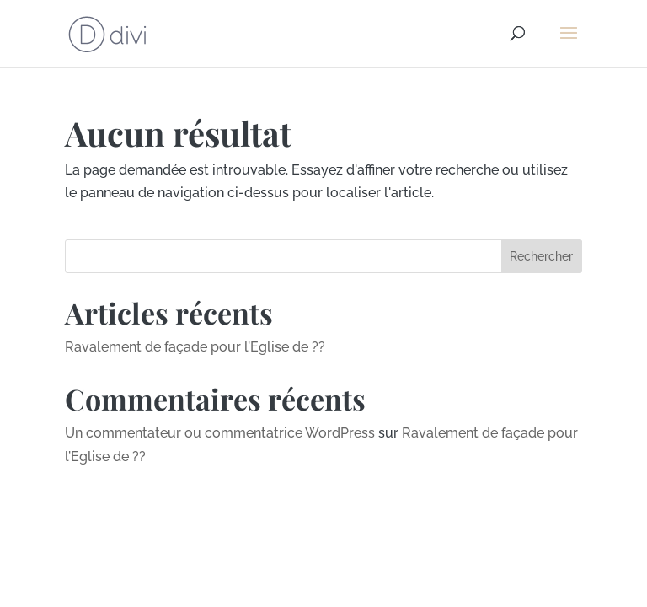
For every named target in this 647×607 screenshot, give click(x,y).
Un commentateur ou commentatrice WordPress (220, 433)
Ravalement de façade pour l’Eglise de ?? (195, 347)
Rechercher (541, 256)
